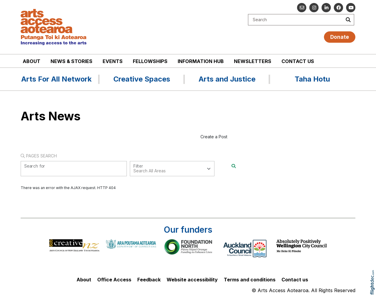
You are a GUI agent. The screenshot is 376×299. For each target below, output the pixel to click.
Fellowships (150, 61)
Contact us (297, 61)
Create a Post (213, 136)
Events (113, 61)
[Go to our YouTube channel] (350, 7)
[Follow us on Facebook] (338, 7)
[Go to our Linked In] (326, 7)
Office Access (114, 280)
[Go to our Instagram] (314, 7)
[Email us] (301, 7)
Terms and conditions (249, 280)
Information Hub (201, 61)
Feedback (149, 280)
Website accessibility (192, 280)
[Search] (234, 166)
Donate (339, 37)
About (31, 61)
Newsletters (252, 61)
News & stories (71, 61)
